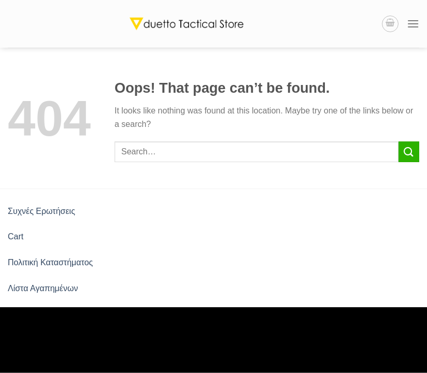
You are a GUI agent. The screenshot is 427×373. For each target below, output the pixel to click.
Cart (15, 236)
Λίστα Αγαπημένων (43, 288)
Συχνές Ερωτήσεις (41, 211)
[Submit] (408, 151)
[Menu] (413, 23)
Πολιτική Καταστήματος (50, 262)
